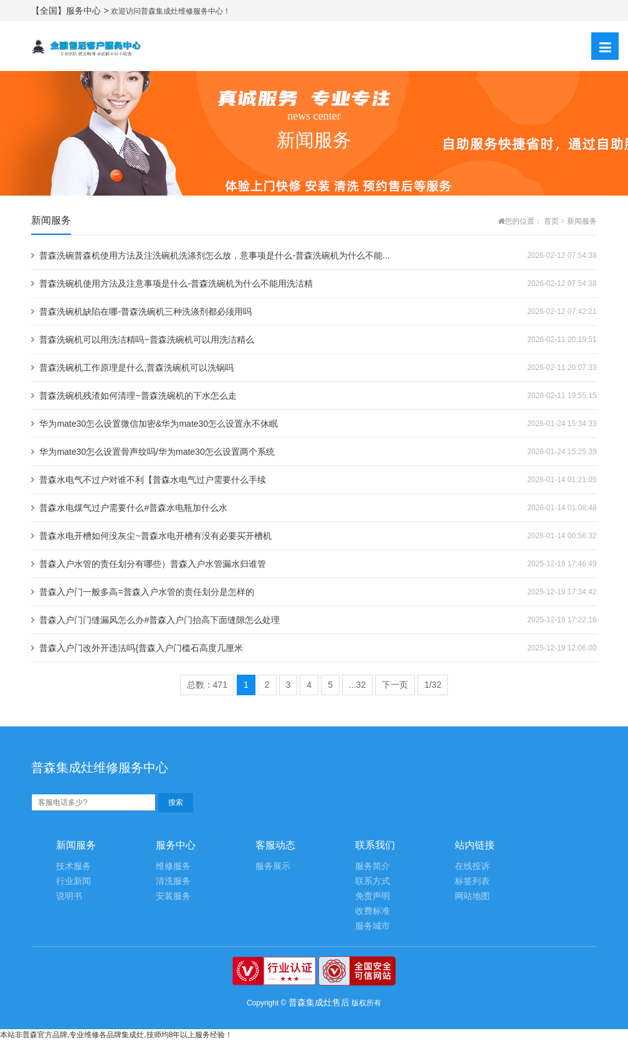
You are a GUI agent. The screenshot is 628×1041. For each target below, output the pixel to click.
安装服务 (173, 896)
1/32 (432, 685)
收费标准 (372, 911)
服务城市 (372, 926)
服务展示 (272, 866)
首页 (551, 221)
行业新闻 (73, 881)
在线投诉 (472, 866)
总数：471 (207, 685)
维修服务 (173, 866)
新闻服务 (582, 221)
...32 (357, 685)
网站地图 (472, 896)
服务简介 (372, 866)
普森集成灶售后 (319, 1002)
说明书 (69, 896)
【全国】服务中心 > (71, 11)
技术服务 (73, 866)
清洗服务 (173, 881)
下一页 (395, 685)
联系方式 (372, 881)
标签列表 (472, 881)
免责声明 (372, 896)
